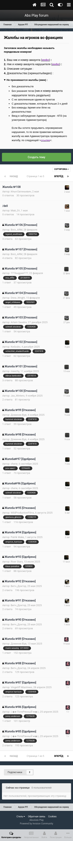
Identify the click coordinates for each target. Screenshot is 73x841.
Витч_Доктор (18, 586)
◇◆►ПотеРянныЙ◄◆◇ (25, 711)
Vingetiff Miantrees (21, 687)
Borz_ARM (16, 229)
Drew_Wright (18, 297)
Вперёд (58, 176)
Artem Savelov (19, 322)
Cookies (52, 816)
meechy (15, 371)
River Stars (17, 561)
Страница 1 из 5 (36, 176)
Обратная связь (36, 816)
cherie (14, 463)
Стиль (20, 816)
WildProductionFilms (22, 512)
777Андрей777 (19, 273)
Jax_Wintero (18, 395)
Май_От (15, 210)
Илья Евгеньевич (21, 191)
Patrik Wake (17, 537)
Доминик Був (18, 414)
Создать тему (36, 157)
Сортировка (61, 169)
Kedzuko (15, 346)
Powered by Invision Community (36, 823)
